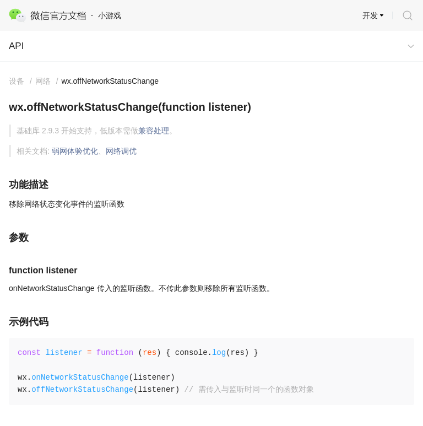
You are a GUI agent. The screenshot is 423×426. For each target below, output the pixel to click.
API (16, 46)
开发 (370, 15)
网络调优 (121, 151)
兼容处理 (153, 130)
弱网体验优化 (75, 151)
